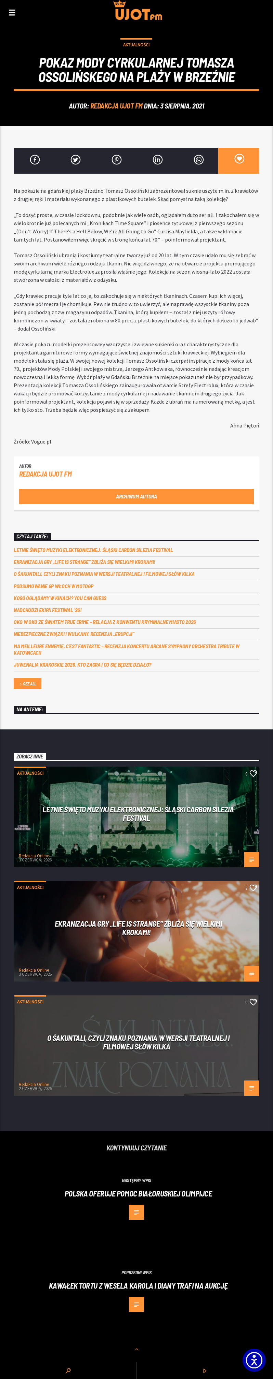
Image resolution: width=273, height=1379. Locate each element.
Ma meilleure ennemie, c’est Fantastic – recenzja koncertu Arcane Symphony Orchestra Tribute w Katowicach (126, 649)
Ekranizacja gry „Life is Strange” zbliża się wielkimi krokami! (84, 561)
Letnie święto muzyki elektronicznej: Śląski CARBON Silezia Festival (93, 550)
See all (27, 684)
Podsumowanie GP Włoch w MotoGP (53, 586)
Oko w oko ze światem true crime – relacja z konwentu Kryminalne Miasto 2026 (105, 622)
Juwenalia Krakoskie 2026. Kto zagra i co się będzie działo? (82, 664)
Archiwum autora (136, 496)
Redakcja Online (34, 856)
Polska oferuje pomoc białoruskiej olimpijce (138, 1193)
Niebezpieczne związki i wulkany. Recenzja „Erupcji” (74, 633)
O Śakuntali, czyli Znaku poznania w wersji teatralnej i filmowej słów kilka (104, 573)
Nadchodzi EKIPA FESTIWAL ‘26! (48, 610)
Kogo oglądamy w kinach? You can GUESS (60, 598)
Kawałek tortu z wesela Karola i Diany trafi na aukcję (138, 1285)
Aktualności (136, 45)
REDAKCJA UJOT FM (116, 105)
